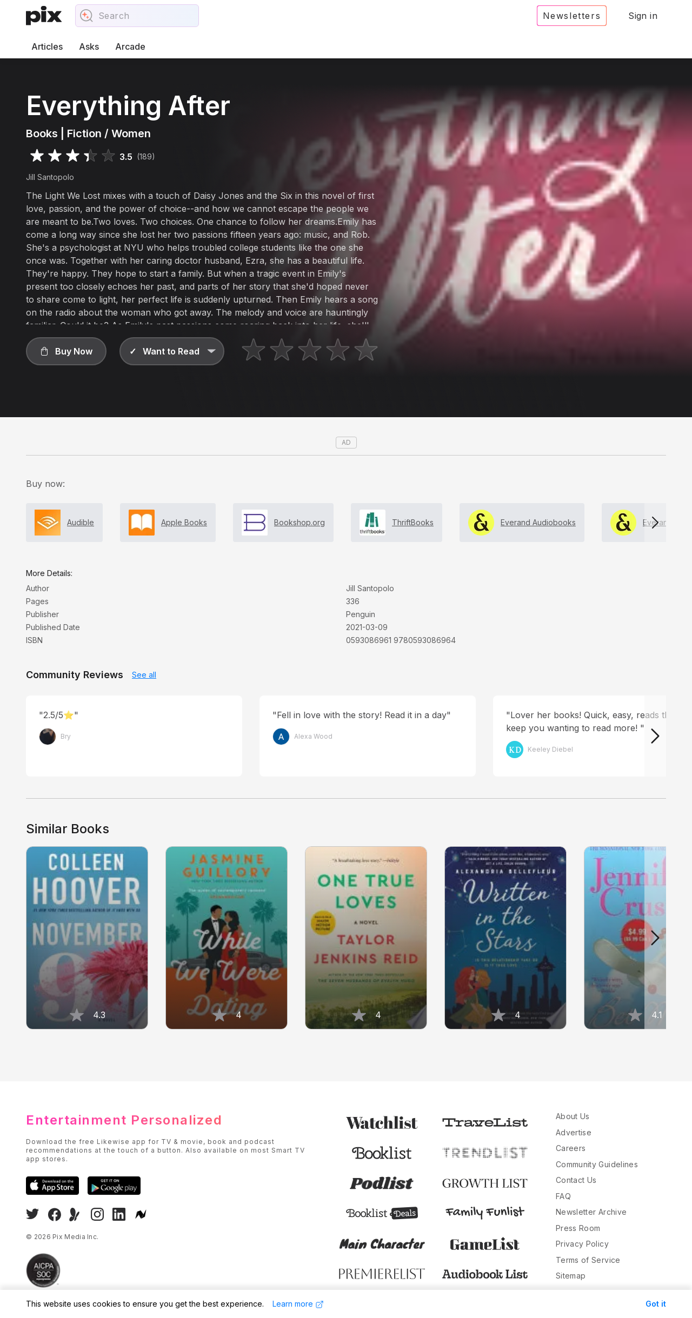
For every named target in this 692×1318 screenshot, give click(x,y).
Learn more (298, 1304)
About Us (573, 1116)
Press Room (578, 1228)
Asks (89, 46)
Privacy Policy (582, 1243)
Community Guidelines (597, 1164)
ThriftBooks (413, 522)
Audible (80, 522)
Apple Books (184, 522)
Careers (570, 1148)
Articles (47, 46)
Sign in (642, 15)
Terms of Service (588, 1260)
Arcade (130, 46)
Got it (656, 1303)
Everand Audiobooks (538, 522)
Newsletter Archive (591, 1211)
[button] (66, 351)
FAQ (563, 1196)
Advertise (573, 1132)
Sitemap (570, 1275)
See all (144, 674)
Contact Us (576, 1180)
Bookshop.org (299, 522)
